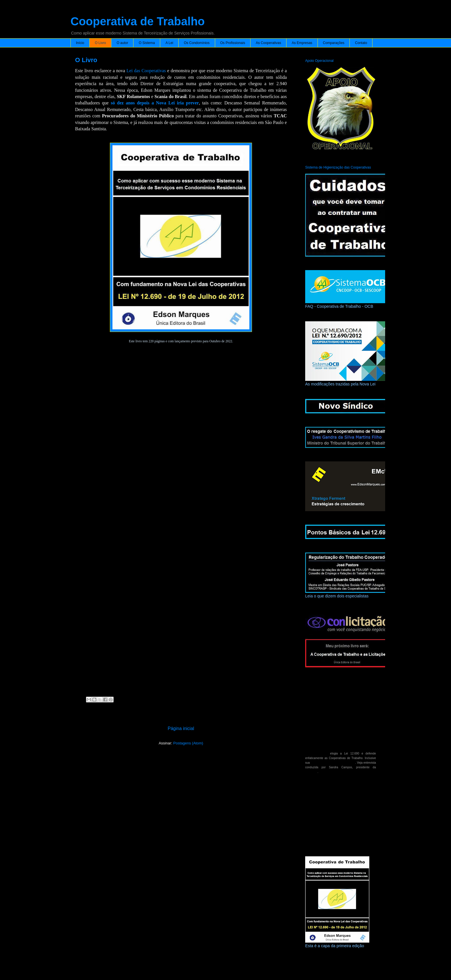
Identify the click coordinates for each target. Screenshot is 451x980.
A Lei (169, 43)
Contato (361, 43)
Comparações (334, 43)
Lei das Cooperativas (146, 70)
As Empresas (302, 43)
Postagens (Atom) (188, 743)
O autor (122, 43)
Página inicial (181, 728)
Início (80, 43)
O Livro (100, 43)
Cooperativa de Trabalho (137, 21)
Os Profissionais (232, 43)
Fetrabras (311, 771)
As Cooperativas (268, 43)
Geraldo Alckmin (316, 753)
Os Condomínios (196, 43)
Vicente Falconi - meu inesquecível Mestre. (332, 841)
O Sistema (147, 43)
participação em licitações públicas (333, 762)
